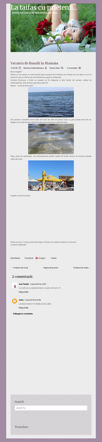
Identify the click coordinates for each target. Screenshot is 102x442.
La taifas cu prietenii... (44, 7)
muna (21, 300)
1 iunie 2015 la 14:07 (38, 284)
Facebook (29, 258)
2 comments (72, 68)
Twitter (54, 258)
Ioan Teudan (24, 284)
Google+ (42, 258)
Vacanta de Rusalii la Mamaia (34, 63)
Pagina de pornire (50, 268)
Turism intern (54, 68)
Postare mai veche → (82, 268)
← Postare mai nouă (19, 268)
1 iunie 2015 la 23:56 (32, 300)
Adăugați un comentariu (23, 314)
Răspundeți (23, 292)
